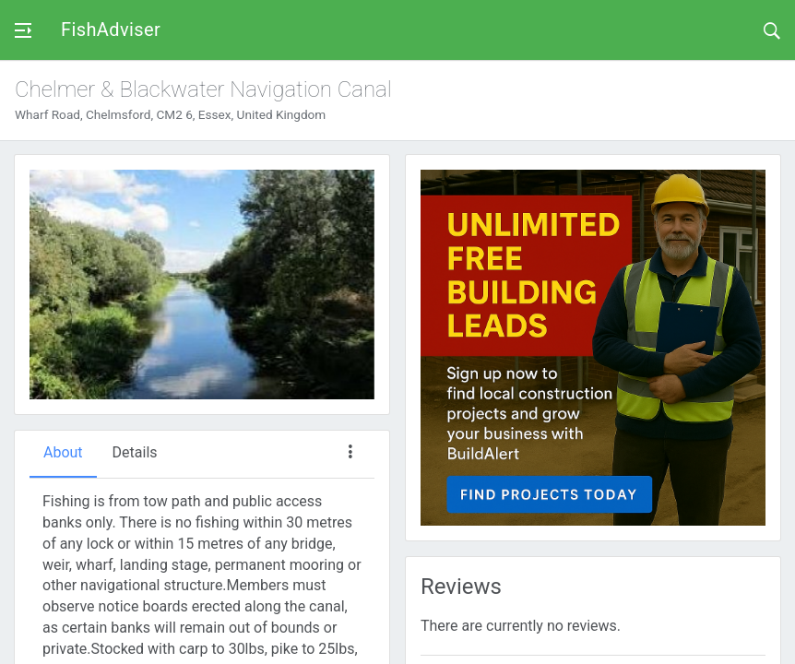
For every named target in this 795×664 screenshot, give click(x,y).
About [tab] (63, 452)
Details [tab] (135, 452)
